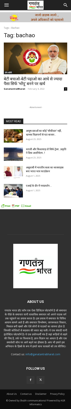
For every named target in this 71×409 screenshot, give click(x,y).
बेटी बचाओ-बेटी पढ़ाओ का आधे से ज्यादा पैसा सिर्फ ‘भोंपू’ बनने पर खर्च (33, 81)
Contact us (26, 394)
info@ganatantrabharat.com (43, 354)
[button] (6, 5)
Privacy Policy (57, 394)
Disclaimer (41, 394)
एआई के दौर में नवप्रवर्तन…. (39, 185)
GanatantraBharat (14, 88)
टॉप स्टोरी (8, 72)
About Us (12, 394)
